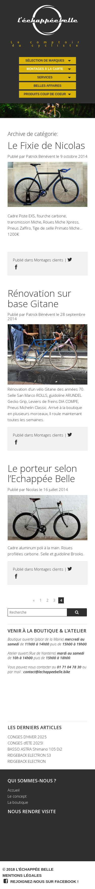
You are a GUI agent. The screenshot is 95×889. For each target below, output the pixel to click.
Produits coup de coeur (45, 94)
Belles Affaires (48, 86)
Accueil (14, 790)
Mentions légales (22, 875)
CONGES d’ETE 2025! (25, 742)
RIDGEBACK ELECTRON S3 (29, 755)
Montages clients (48, 259)
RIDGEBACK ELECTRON (27, 761)
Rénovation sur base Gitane (39, 298)
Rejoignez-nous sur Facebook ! (41, 881)
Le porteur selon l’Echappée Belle (42, 473)
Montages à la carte (45, 69)
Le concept (17, 796)
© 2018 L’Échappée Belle (28, 869)
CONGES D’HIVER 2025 (27, 736)
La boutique (18, 802)
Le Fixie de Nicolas (46, 145)
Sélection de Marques (44, 60)
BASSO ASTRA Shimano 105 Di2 (35, 749)
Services (44, 77)
